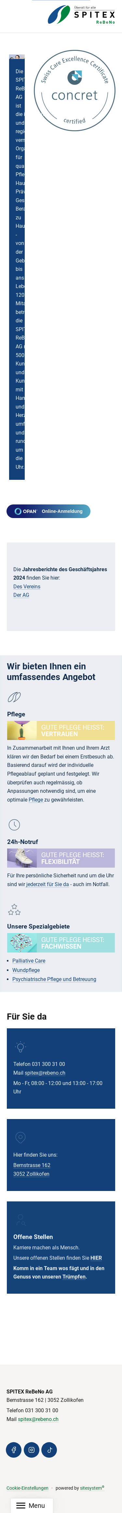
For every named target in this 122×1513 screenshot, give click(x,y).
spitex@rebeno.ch (45, 1074)
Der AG (21, 595)
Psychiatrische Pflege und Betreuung (54, 980)
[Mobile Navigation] (30, 1506)
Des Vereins (26, 586)
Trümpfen (74, 1283)
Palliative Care (28, 961)
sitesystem (92, 1488)
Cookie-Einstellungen (27, 1488)
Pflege (36, 800)
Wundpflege (26, 970)
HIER (96, 1264)
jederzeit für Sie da (47, 884)
